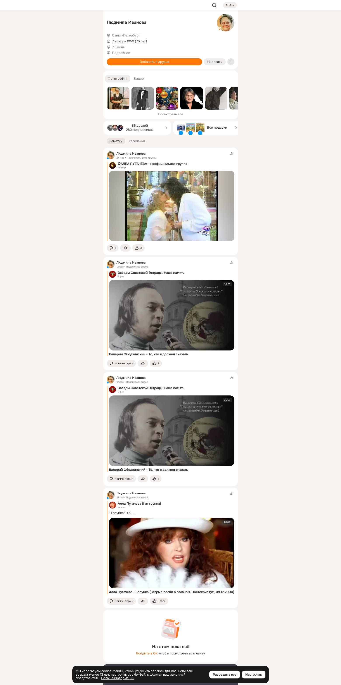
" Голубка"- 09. (120, 513)
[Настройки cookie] (71, 679)
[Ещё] (71, 651)
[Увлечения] (70, 21)
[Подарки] (51, 59)
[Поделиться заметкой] (125, 248)
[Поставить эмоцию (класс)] (138, 248)
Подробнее (121, 53)
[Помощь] (51, 78)
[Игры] (90, 59)
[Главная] (51, 21)
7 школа (118, 47)
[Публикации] (51, 40)
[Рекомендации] (70, 78)
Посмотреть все (170, 114)
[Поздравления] (70, 59)
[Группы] (90, 21)
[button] (117, 79)
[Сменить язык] (71, 660)
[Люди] (70, 40)
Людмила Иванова (126, 22)
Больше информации (117, 678)
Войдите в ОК (147, 653)
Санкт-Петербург (126, 35)
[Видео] (90, 40)
